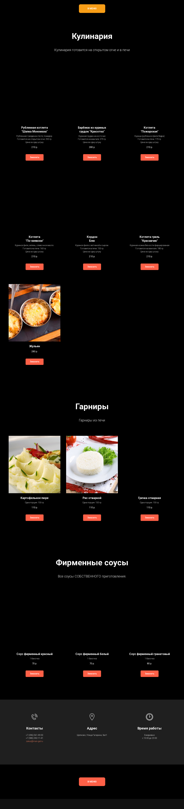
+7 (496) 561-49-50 (34, 735)
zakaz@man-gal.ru (34, 741)
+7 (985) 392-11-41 (34, 738)
